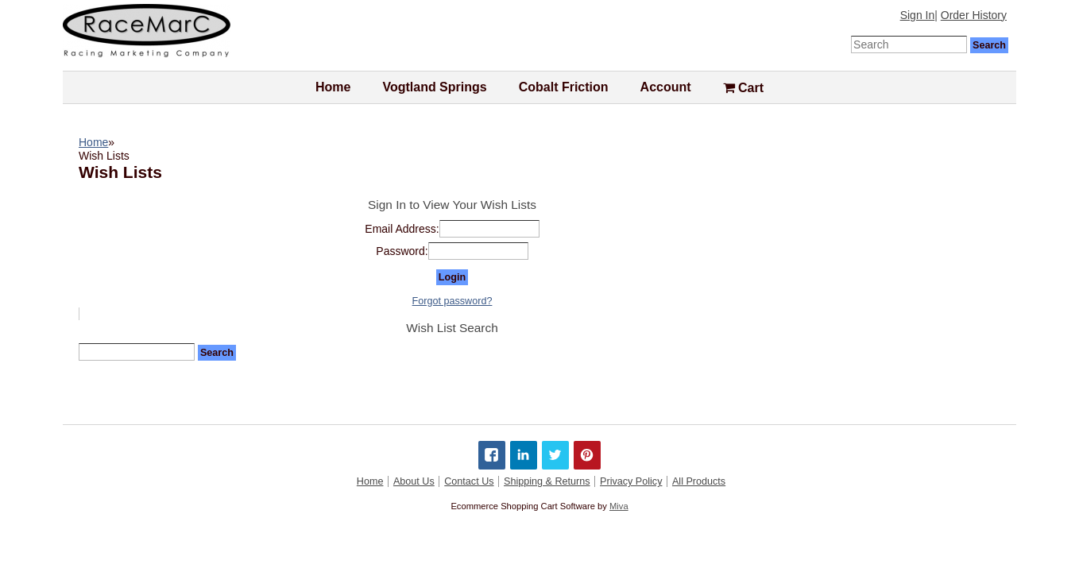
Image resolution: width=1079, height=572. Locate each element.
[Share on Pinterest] (587, 455)
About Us (414, 481)
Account (665, 87)
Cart (743, 88)
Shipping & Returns (547, 481)
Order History (974, 15)
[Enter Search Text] (909, 44)
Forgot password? (452, 301)
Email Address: (402, 228)
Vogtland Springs (434, 87)
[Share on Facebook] (491, 455)
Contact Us (468, 481)
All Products (698, 481)
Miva (618, 506)
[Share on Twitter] (555, 455)
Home (332, 87)
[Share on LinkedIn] (523, 455)
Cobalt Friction (564, 87)
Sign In (917, 15)
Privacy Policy (631, 481)
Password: (401, 251)
